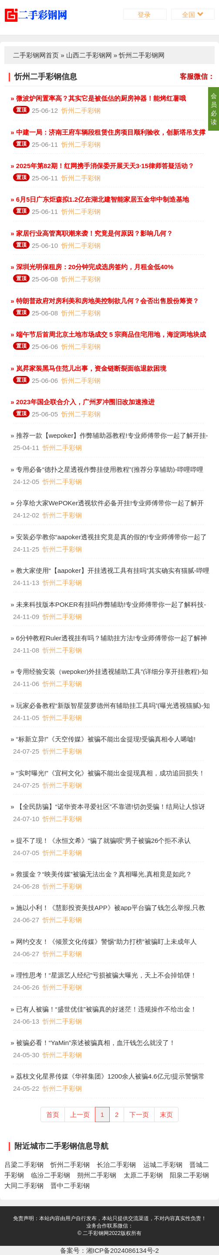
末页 (166, 1114)
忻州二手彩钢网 (142, 55)
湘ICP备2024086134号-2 (122, 1250)
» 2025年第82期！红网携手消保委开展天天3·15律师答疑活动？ (101, 165)
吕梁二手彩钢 (24, 1164)
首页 (52, 1114)
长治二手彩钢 (116, 1164)
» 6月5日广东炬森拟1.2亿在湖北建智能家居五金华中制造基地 (99, 199)
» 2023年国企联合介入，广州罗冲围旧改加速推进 (82, 402)
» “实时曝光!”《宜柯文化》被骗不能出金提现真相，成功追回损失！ (107, 773)
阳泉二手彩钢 (189, 1175)
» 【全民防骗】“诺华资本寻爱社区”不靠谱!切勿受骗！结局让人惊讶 (107, 806)
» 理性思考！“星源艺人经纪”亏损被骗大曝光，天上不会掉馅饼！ (103, 975)
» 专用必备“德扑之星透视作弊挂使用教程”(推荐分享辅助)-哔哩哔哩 (106, 469)
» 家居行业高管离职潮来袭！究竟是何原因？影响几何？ (91, 233)
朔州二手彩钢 (96, 1175)
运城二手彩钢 (162, 1164)
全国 (192, 14)
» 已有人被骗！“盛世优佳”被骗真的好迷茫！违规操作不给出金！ (103, 1009)
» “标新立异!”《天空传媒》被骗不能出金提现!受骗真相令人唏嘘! (102, 739)
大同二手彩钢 (24, 1185)
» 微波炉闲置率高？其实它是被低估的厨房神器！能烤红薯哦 (97, 98)
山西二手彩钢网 (89, 55)
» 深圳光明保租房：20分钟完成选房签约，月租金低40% (91, 267)
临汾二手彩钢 (50, 1175)
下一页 (139, 1114)
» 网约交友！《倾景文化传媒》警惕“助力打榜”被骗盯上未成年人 (103, 941)
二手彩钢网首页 (36, 55)
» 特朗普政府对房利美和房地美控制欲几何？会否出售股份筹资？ (104, 300)
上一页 (80, 1114)
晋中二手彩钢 (70, 1185)
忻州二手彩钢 (81, 110)
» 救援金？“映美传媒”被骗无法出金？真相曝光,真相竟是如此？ (100, 874)
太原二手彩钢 (143, 1175)
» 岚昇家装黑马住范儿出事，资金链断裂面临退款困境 (87, 368)
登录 (145, 14)
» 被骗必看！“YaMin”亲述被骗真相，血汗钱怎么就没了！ (92, 1042)
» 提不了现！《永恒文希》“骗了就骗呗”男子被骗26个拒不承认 (100, 840)
